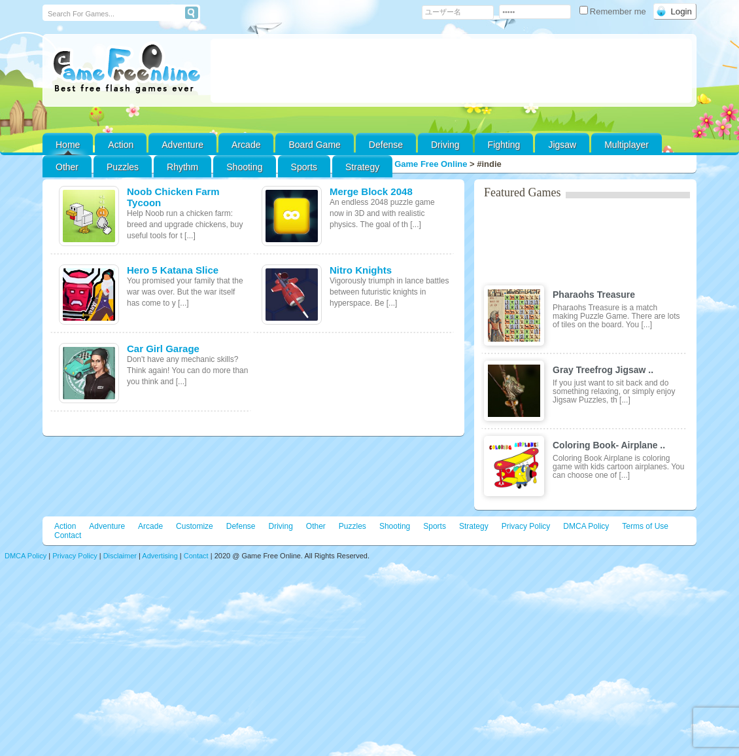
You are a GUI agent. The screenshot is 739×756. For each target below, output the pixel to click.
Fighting (504, 144)
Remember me (614, 11)
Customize (194, 526)
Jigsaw (562, 144)
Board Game (314, 144)
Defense (386, 144)
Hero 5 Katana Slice (172, 270)
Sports (304, 167)
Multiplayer (626, 144)
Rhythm (182, 167)
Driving (445, 144)
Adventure (182, 144)
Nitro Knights (361, 270)
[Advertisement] (451, 70)
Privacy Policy (526, 526)
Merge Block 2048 (371, 191)
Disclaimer (120, 556)
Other (316, 526)
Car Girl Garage (163, 348)
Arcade (246, 144)
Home (68, 144)
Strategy (362, 167)
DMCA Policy (586, 526)
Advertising (159, 556)
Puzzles (123, 167)
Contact (67, 535)
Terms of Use (645, 526)
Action (120, 144)
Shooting (244, 167)
